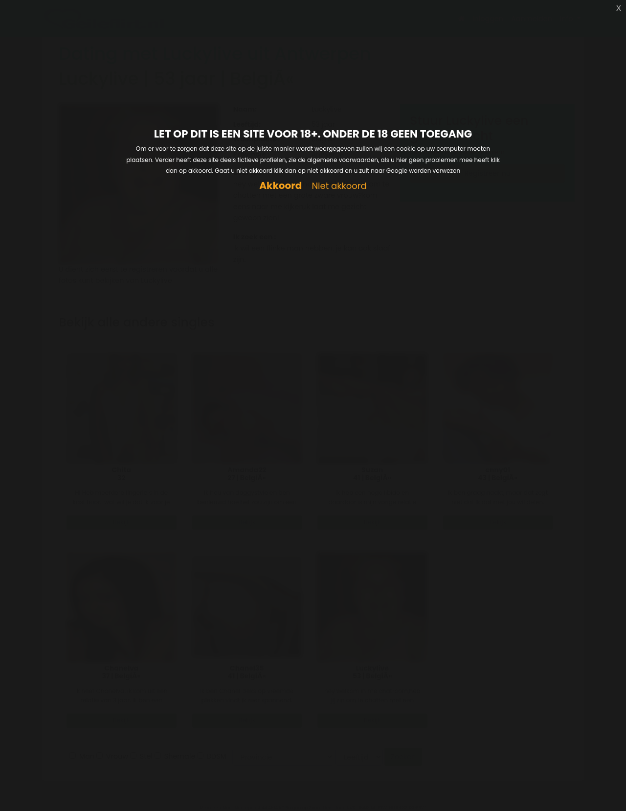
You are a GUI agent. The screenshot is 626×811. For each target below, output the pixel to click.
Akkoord (280, 185)
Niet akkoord (339, 186)
